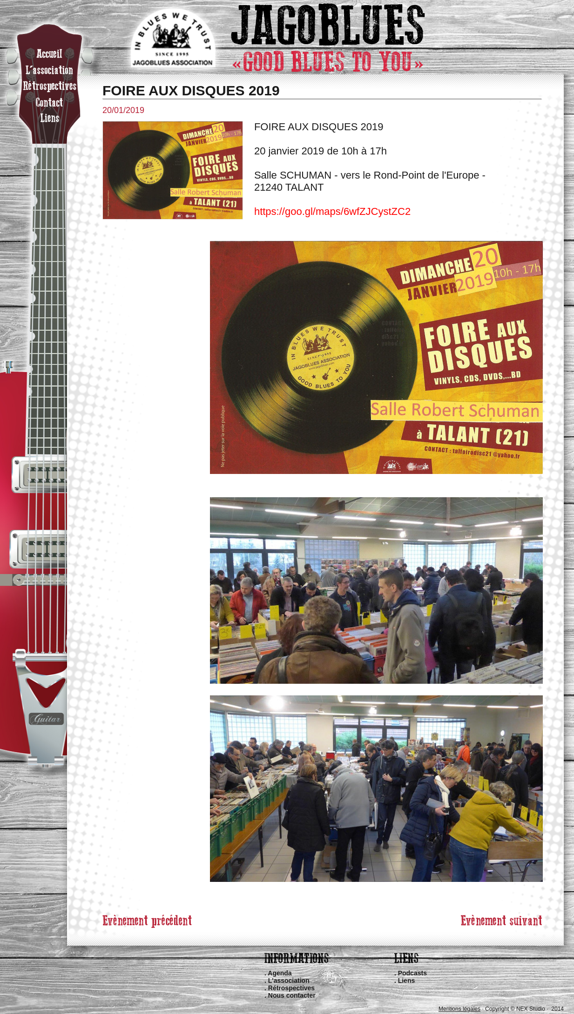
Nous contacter (292, 995)
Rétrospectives (291, 988)
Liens (406, 980)
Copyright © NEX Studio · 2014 (524, 1009)
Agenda (279, 973)
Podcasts (412, 973)
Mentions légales (459, 1009)
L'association (289, 980)
